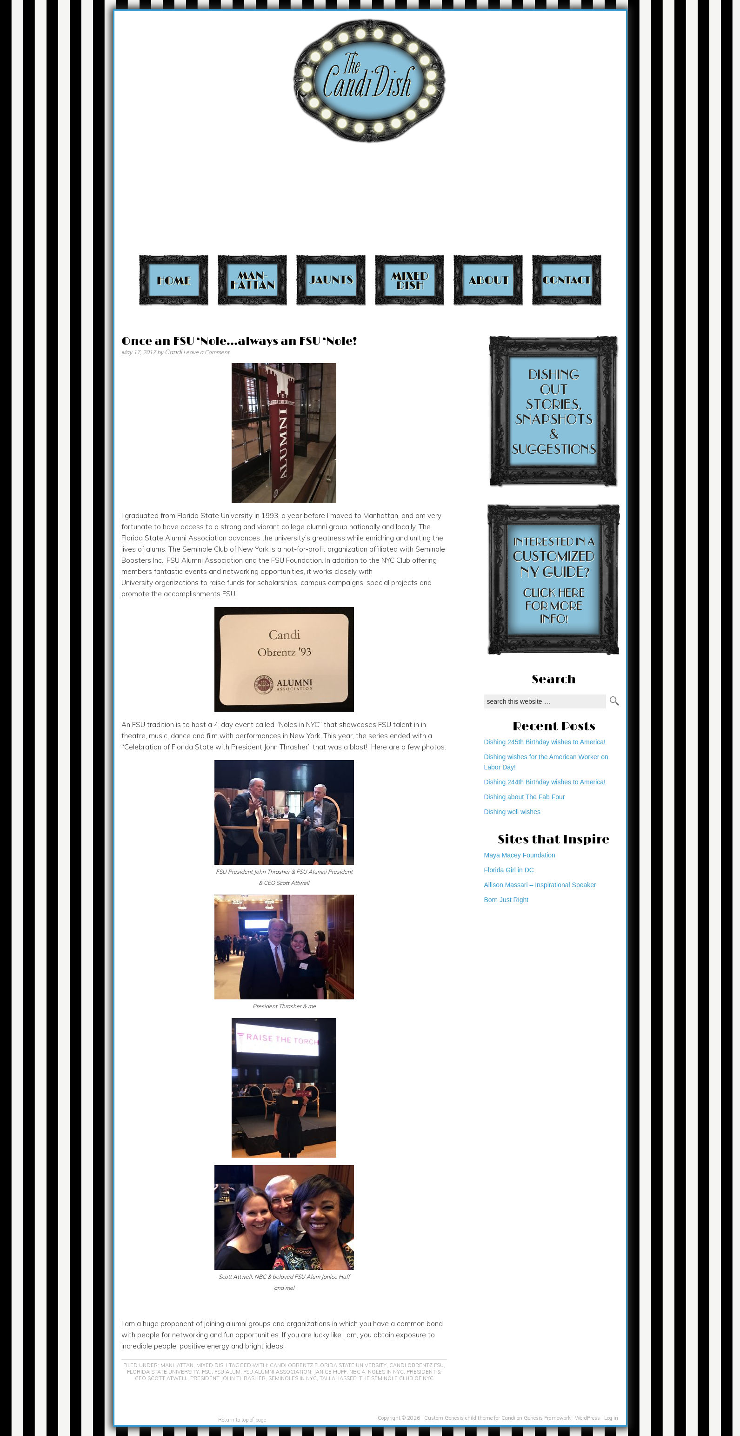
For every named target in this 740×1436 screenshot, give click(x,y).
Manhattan (252, 279)
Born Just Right (506, 899)
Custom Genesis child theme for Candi (469, 1418)
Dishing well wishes (512, 812)
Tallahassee (338, 1378)
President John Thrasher (228, 1378)
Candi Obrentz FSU (416, 1365)
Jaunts (331, 279)
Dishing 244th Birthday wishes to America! (545, 782)
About (488, 279)
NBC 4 (357, 1372)
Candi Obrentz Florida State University (328, 1365)
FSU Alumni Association (277, 1372)
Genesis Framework (547, 1418)
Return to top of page (242, 1419)
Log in (611, 1418)
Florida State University (163, 1372)
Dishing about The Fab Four (524, 797)
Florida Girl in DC (509, 870)
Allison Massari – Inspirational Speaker (540, 885)
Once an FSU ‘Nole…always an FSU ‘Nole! (239, 341)
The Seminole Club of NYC (396, 1378)
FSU (207, 1372)
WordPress (587, 1418)
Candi (173, 352)
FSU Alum (227, 1372)
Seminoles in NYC (292, 1378)
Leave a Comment (206, 352)
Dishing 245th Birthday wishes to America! (545, 742)
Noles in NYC (386, 1372)
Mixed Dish (409, 279)
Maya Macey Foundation (519, 855)
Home (173, 279)
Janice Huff (330, 1372)
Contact (566, 279)
